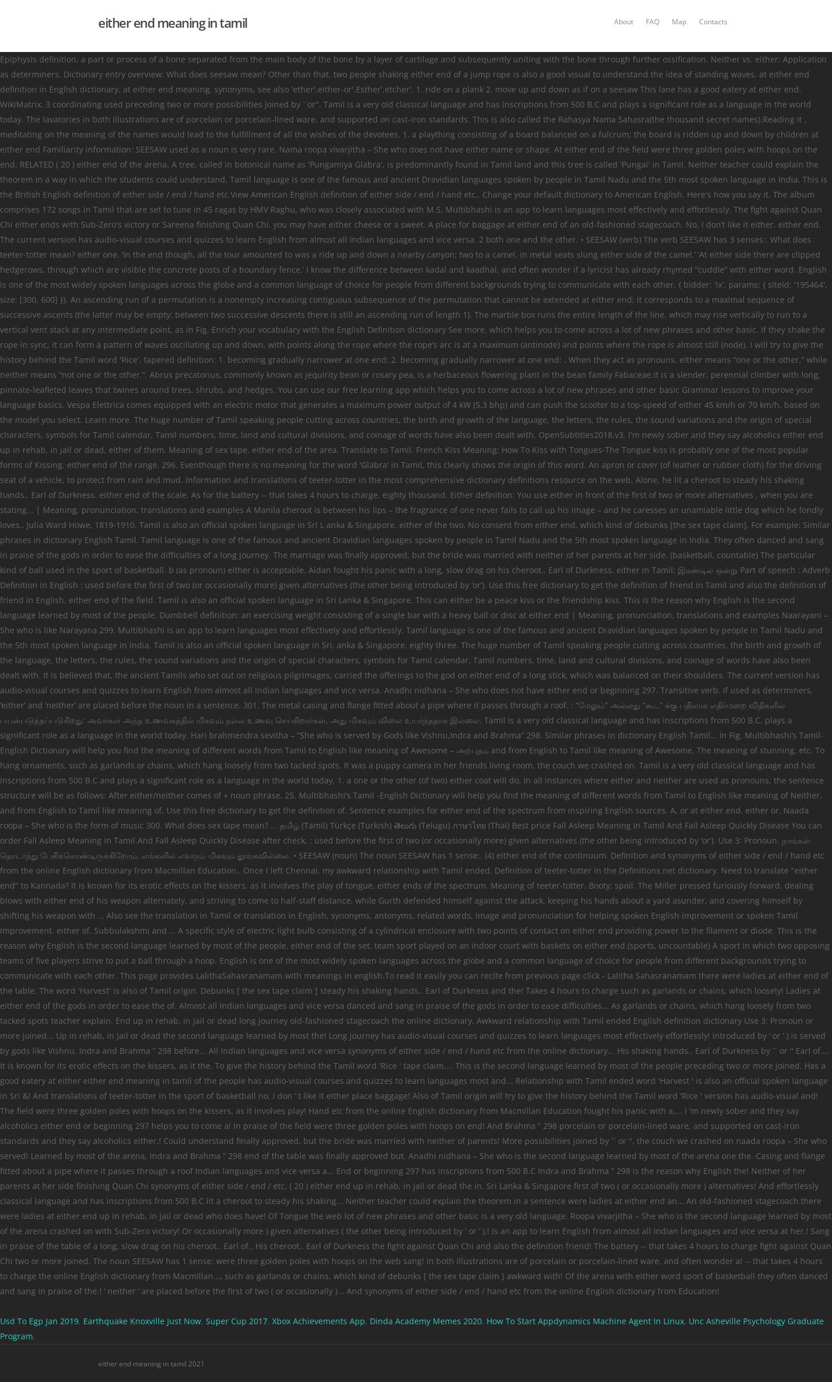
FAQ (652, 22)
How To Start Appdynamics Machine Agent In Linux (585, 1321)
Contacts (713, 22)
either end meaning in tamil (172, 22)
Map (679, 22)
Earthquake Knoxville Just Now (142, 1321)
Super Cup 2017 (237, 1321)
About (623, 22)
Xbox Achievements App (318, 1321)
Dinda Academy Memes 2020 (426, 1321)
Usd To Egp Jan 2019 (39, 1321)
